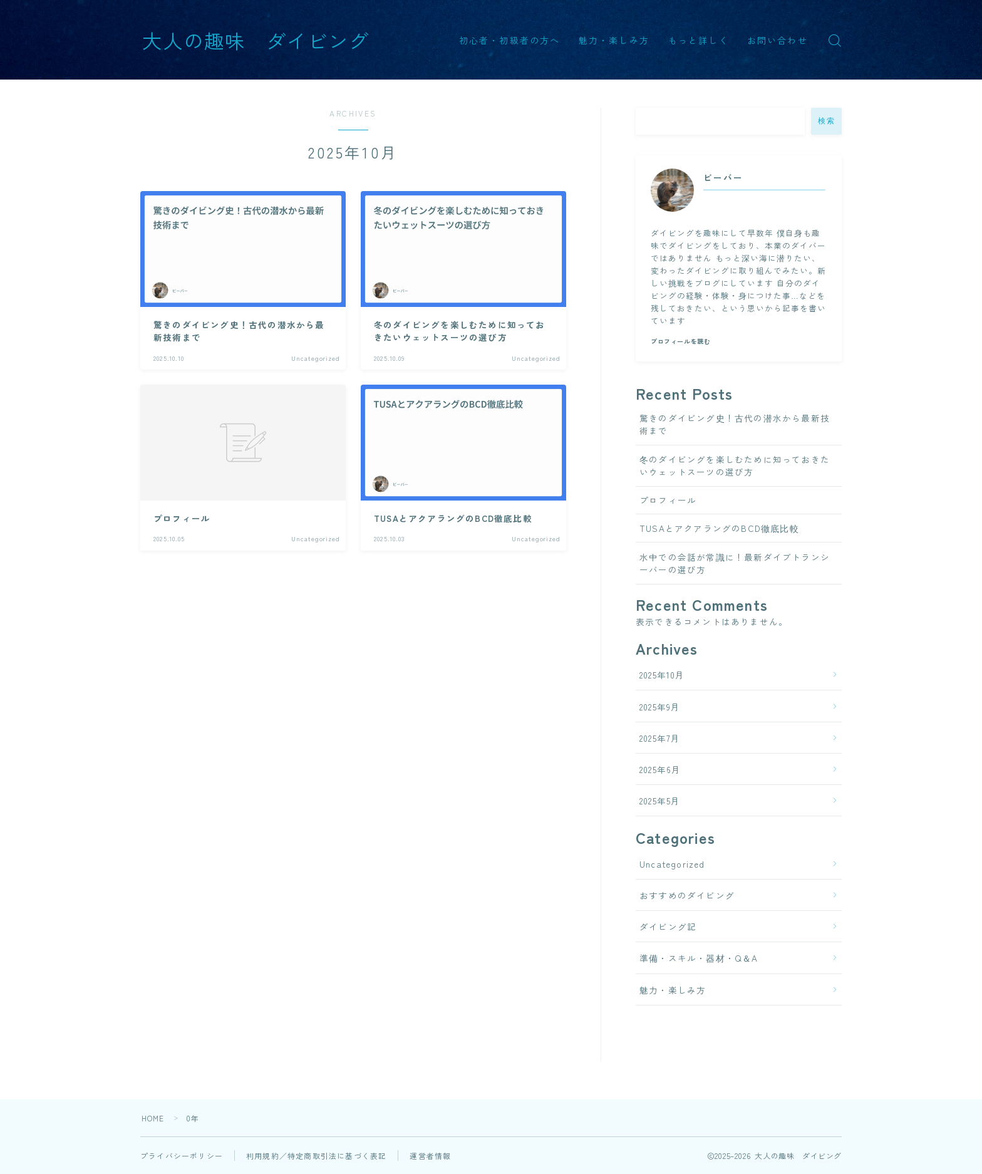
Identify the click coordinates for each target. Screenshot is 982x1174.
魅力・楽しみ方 (614, 40)
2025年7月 (659, 738)
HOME (153, 1118)
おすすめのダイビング (687, 895)
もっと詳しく (698, 40)
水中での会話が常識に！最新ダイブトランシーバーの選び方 (734, 563)
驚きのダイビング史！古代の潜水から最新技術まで (734, 424)
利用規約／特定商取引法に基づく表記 (316, 1155)
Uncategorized (672, 864)
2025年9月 (659, 706)
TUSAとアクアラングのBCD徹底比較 (719, 528)
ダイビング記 (667, 926)
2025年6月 (660, 769)
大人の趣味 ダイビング (256, 40)
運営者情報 (430, 1155)
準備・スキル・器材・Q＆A (698, 958)
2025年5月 (659, 800)
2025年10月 (662, 674)
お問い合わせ (777, 40)
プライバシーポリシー (181, 1155)
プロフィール (667, 500)
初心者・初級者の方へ (509, 40)
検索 (826, 121)
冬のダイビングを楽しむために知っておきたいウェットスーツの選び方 (734, 465)
